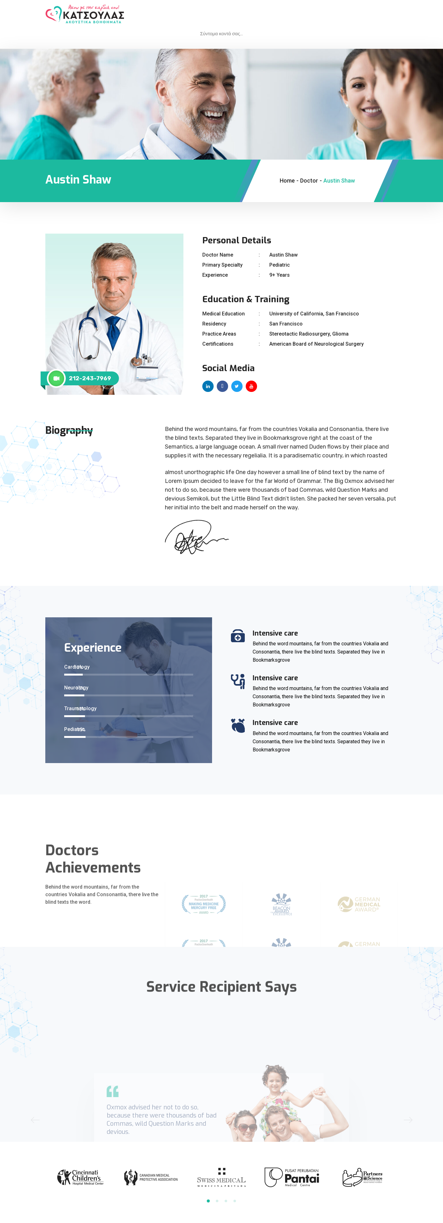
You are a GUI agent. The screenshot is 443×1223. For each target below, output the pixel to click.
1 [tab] (208, 1201)
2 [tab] (217, 1201)
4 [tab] (234, 1201)
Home (287, 180)
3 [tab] (226, 1201)
